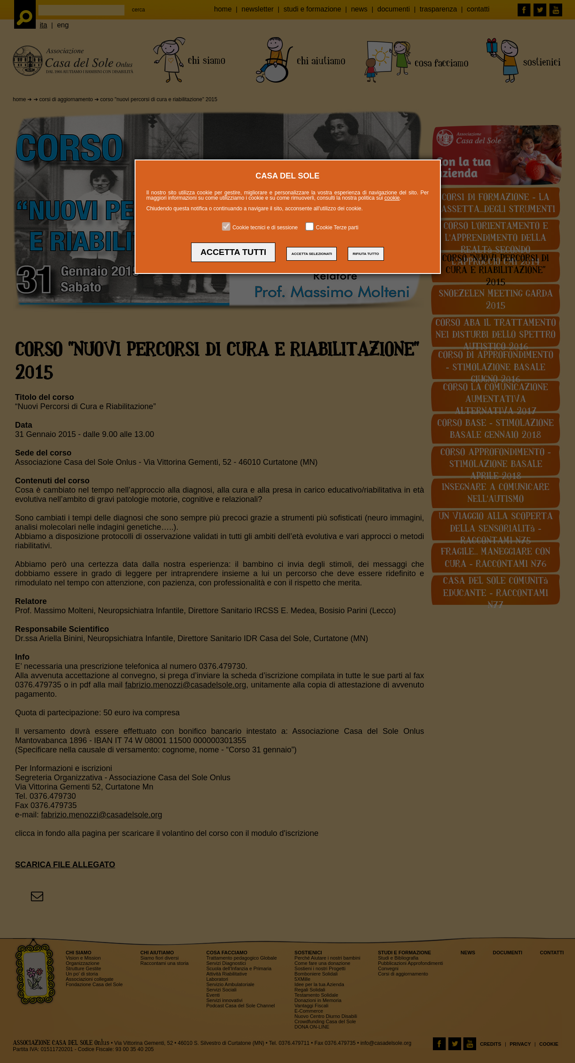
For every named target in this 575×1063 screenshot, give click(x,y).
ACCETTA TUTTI (233, 252)
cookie (392, 198)
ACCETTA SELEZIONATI (311, 254)
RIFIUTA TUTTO (366, 254)
